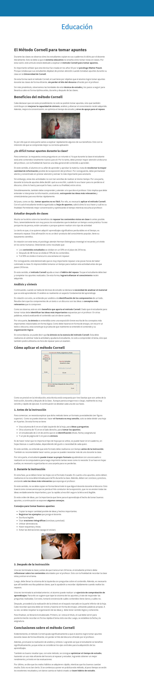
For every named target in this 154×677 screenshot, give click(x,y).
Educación (77, 26)
